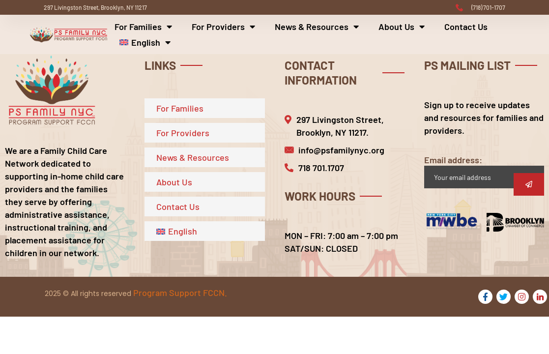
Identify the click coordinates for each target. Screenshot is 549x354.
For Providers (223, 26)
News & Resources (317, 26)
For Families (143, 26)
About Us (401, 26)
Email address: (484, 171)
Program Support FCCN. (180, 292)
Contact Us (466, 26)
